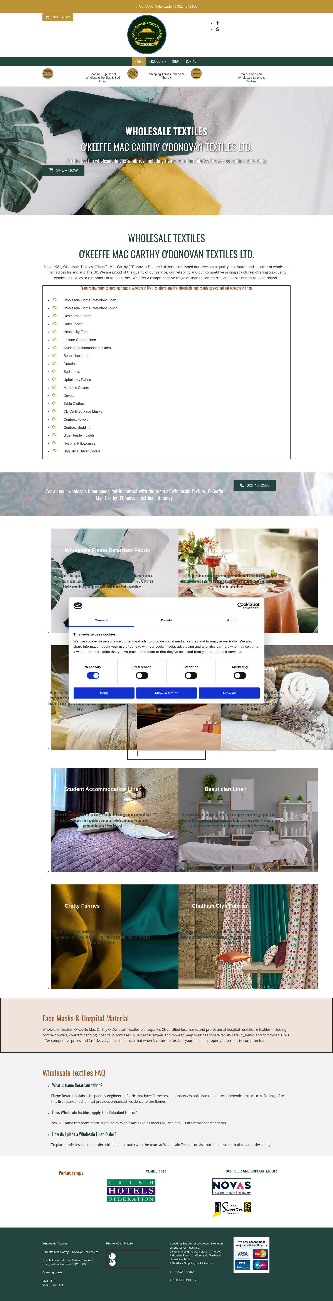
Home (139, 61)
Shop (176, 61)
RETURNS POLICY (184, 1280)
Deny (104, 693)
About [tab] (232, 620)
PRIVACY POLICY (183, 1271)
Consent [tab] (101, 620)
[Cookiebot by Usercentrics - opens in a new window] (241, 605)
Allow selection (166, 693)
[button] (57, 17)
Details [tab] (166, 620)
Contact (192, 61)
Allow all (229, 693)
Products (156, 61)
